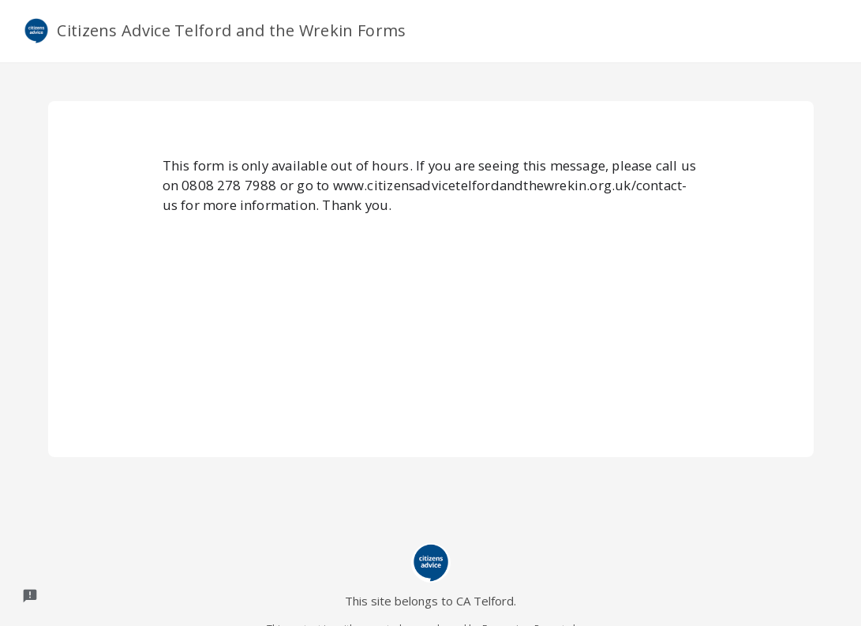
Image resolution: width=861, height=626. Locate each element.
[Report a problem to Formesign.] (30, 596)
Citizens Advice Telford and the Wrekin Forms (215, 30)
